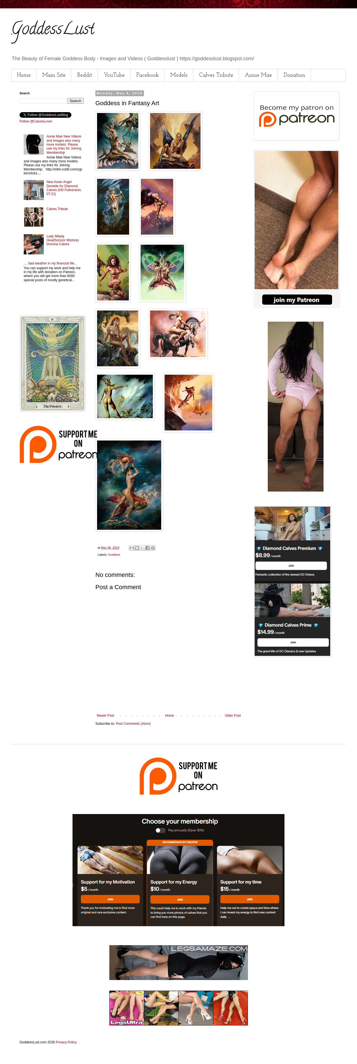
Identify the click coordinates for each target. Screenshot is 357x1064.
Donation (294, 75)
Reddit (84, 75)
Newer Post (105, 716)
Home (24, 75)
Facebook (147, 75)
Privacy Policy (66, 1042)
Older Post (233, 716)
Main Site (54, 75)
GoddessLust (52, 30)
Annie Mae (258, 75)
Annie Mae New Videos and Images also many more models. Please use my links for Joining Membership (64, 144)
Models (178, 75)
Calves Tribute (216, 75)
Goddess (114, 554)
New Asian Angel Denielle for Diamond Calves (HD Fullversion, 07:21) (64, 188)
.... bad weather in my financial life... (50, 263)
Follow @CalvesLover (36, 121)
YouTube (114, 75)
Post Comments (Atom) (133, 724)
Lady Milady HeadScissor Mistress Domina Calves (63, 240)
